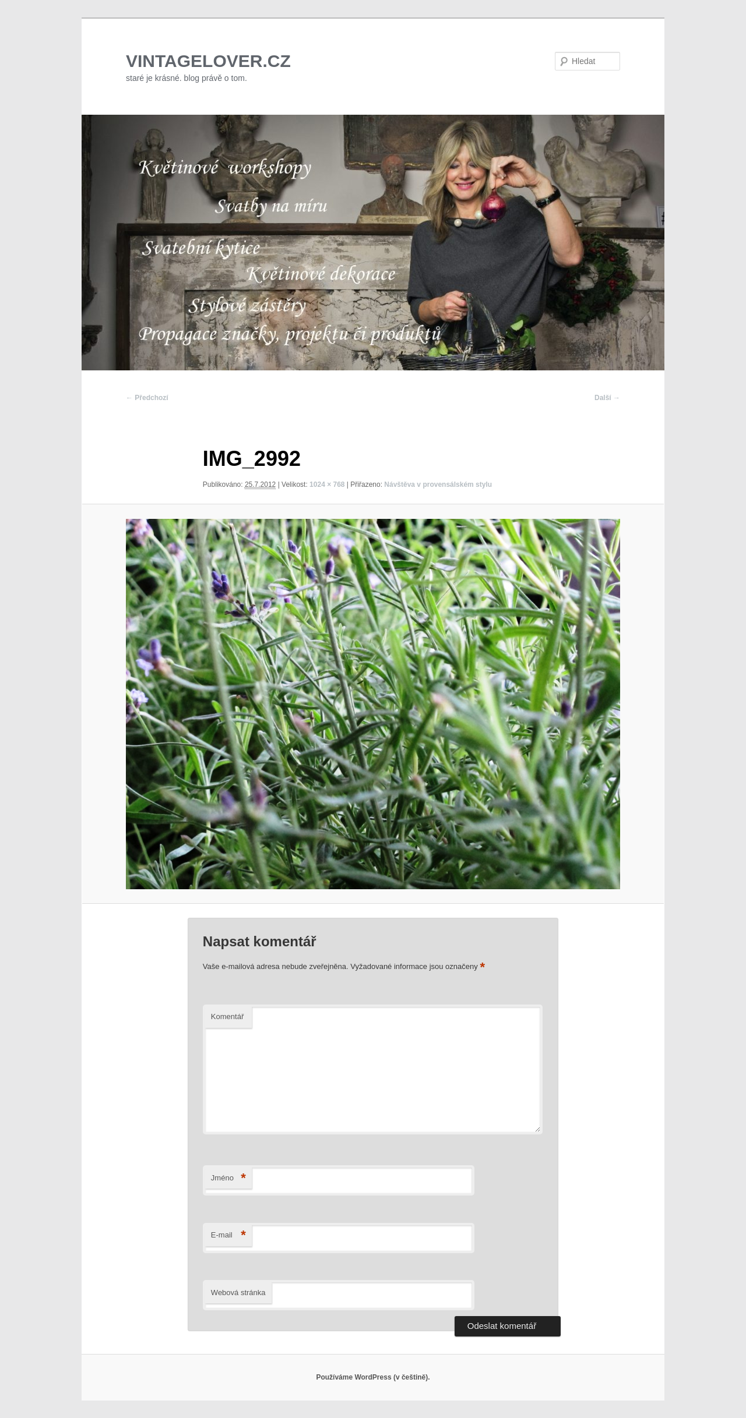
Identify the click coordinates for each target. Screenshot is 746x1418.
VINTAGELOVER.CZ (208, 60)
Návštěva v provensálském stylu (438, 484)
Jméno (228, 1178)
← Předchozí (147, 398)
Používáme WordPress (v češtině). (373, 1377)
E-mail (228, 1235)
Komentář (227, 1016)
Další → (607, 398)
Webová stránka (238, 1292)
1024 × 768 (326, 484)
